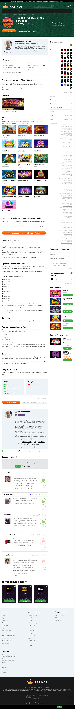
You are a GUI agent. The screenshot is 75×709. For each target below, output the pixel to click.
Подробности (11, 402)
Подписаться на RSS (41, 703)
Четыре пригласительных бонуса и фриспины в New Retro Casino (67, 341)
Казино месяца (32, 630)
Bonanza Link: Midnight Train (66, 316)
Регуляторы (31, 635)
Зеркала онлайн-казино (8, 635)
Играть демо (9, 132)
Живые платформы (33, 623)
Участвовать (9, 31)
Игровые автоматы (7, 628)
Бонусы (19, 11)
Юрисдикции (31, 633)
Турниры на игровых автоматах (58, 265)
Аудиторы (31, 638)
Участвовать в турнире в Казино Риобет (24, 233)
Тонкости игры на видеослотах (58, 263)
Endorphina (65, 292)
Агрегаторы (31, 625)
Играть (9, 601)
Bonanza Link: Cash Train (67, 299)
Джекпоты (4, 623)
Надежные (5, 625)
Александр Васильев (19, 450)
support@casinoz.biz (58, 1)
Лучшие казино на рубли (8, 633)
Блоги (30, 643)
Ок (59, 706)
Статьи (27, 11)
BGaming (20, 167)
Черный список (6, 618)
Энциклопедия (6, 643)
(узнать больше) (53, 706)
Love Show (65, 290)
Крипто (30, 620)
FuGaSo (4, 197)
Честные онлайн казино (8, 630)
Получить (67, 348)
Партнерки (58, 620)
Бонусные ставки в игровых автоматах (60, 261)
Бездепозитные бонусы (8, 638)
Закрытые (4, 620)
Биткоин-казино (6, 640)
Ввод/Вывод (31, 618)
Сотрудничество (59, 615)
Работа (57, 618)
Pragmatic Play (5, 137)
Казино (6, 11)
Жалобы (30, 645)
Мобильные (31, 640)
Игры (12, 11)
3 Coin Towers (66, 323)
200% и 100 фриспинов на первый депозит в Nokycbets (67, 353)
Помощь (4, 665)
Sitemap (4, 672)
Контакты (4, 667)
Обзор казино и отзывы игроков (28, 31)
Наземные (31, 628)
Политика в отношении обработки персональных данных (8, 660)
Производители (32, 615)
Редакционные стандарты (9, 670)
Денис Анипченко (9, 51)
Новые (4, 615)
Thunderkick (65, 308)
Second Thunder (66, 307)
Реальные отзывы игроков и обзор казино (34, 402)
